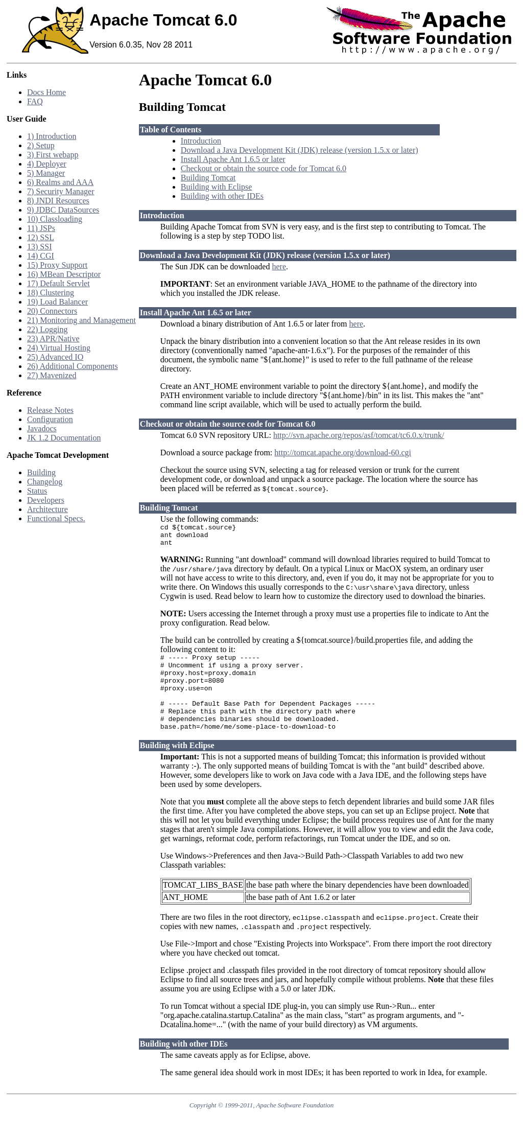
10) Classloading (54, 219)
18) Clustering (50, 292)
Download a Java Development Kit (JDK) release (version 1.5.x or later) (299, 150)
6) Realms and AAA (60, 182)
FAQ (35, 101)
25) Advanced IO (55, 357)
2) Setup (41, 145)
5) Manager (46, 173)
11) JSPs (41, 228)
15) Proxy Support (57, 265)
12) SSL (40, 237)
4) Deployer (46, 163)
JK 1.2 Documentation (64, 437)
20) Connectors (52, 311)
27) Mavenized (51, 375)
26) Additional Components (72, 366)
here (279, 266)
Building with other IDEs (222, 196)
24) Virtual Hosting (58, 347)
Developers (45, 500)
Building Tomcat (208, 177)
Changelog (44, 481)
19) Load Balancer (57, 301)
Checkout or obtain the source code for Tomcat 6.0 (263, 168)
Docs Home (46, 92)
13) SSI (39, 246)
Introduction (201, 140)
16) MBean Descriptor (64, 274)
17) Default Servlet (58, 283)
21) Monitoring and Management (81, 320)
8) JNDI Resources (58, 200)
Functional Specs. (56, 518)
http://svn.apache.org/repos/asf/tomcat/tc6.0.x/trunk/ (358, 435)
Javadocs (42, 428)
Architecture (47, 509)
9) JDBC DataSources (63, 209)
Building (41, 472)
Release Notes (50, 410)
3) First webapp (52, 154)
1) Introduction (51, 136)
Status (37, 490)
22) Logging (47, 329)
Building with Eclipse (216, 186)
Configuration (50, 419)
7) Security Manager (60, 191)
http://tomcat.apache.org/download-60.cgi (342, 452)
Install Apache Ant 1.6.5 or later (233, 159)
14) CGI (40, 255)
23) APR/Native (53, 338)
